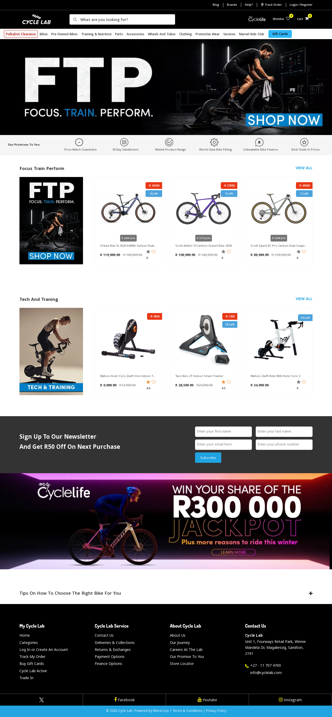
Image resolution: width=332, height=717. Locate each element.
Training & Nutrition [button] (96, 34)
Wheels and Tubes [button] (162, 34)
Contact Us (104, 635)
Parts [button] (119, 34)
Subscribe (208, 458)
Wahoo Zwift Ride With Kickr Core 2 (275, 376)
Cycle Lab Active (33, 670)
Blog (216, 5)
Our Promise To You (187, 656)
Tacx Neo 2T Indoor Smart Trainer (199, 376)
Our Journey (180, 642)
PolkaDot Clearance (21, 34)
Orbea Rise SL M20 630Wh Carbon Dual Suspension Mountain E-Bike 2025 (128, 246)
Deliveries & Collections (115, 642)
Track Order (271, 5)
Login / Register (301, 5)
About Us (177, 635)
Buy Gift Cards (31, 663)
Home (24, 635)
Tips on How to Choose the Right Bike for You (166, 594)
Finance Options (108, 663)
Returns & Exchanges (113, 649)
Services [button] (229, 34)
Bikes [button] (44, 34)
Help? (249, 5)
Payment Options (110, 656)
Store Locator (182, 663)
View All (304, 167)
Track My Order (32, 656)
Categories (28, 642)
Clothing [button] (185, 34)
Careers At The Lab (186, 649)
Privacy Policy (216, 711)
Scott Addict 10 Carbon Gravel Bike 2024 (203, 246)
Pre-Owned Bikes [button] (64, 34)
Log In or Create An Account (43, 649)
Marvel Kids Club (251, 34)
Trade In (26, 677)
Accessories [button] (135, 34)
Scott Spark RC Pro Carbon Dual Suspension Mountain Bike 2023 (279, 246)
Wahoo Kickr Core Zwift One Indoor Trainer (128, 376)
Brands (232, 5)
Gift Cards (280, 34)
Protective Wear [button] (208, 34)
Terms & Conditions (187, 711)
